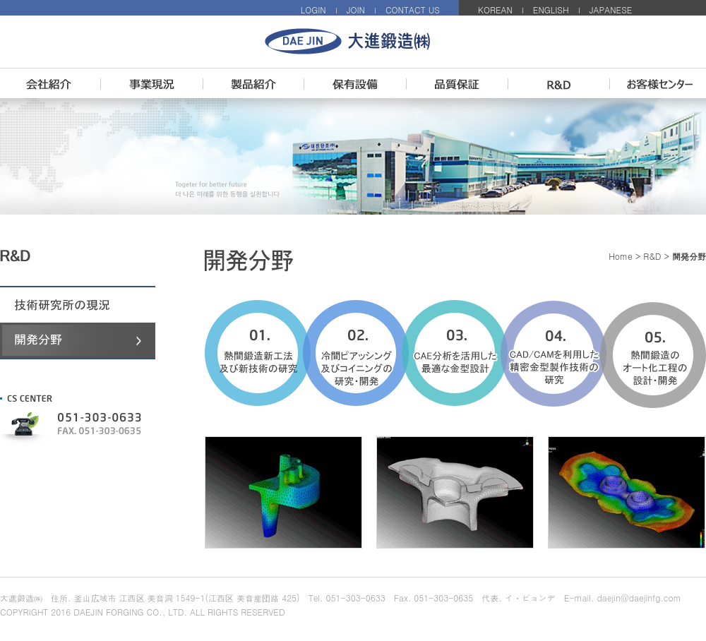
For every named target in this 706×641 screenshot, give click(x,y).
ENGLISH (551, 10)
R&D (652, 256)
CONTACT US (412, 10)
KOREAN (495, 10)
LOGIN (313, 10)
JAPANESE (611, 10)
